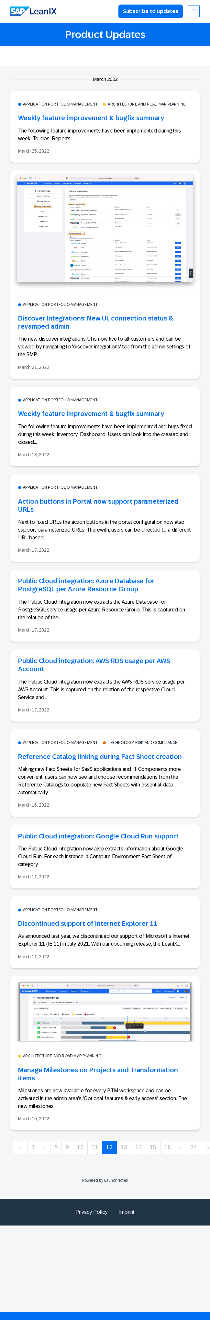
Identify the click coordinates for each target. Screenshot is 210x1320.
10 (80, 1147)
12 (109, 1147)
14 (138, 1147)
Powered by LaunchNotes (105, 1180)
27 (193, 1147)
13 (124, 1147)
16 (167, 1147)
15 (153, 1147)
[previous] (20, 1147)
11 (95, 1147)
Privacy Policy (91, 1212)
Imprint (127, 1212)
